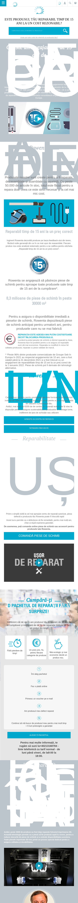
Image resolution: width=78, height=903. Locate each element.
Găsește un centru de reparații (39, 419)
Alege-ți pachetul (39, 735)
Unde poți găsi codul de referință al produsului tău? (39, 37)
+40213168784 (48, 746)
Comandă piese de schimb (38, 535)
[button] (64, 3)
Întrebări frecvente (39, 428)
